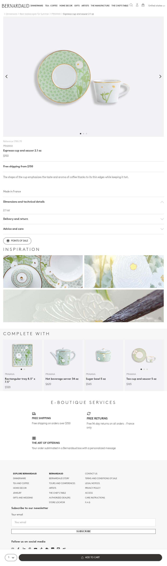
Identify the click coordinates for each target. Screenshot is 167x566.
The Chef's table (120, 6)
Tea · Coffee (51, 6)
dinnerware (19, 479)
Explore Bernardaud (25, 474)
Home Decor (66, 6)
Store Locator (57, 503)
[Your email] (83, 522)
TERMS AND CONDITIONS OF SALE (101, 479)
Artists (85, 6)
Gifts (77, 6)
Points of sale (17, 241)
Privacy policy (92, 488)
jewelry (17, 493)
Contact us (91, 474)
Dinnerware (36, 6)
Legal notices (92, 483)
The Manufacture (100, 6)
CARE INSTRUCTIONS (95, 498)
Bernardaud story (59, 479)
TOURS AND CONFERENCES (62, 483)
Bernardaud (56, 474)
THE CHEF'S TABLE (57, 493)
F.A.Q (87, 503)
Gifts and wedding (23, 498)
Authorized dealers (59, 498)
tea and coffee (21, 483)
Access (89, 493)
